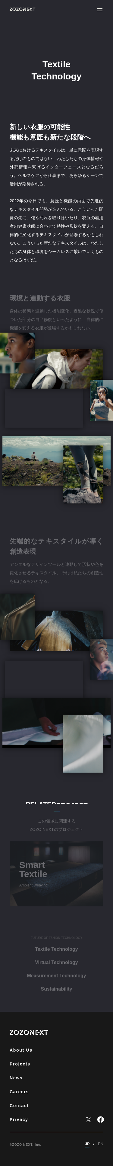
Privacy (19, 1119)
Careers (19, 1091)
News (16, 1077)
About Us (21, 1050)
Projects (20, 1064)
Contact (19, 1105)
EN (100, 1144)
